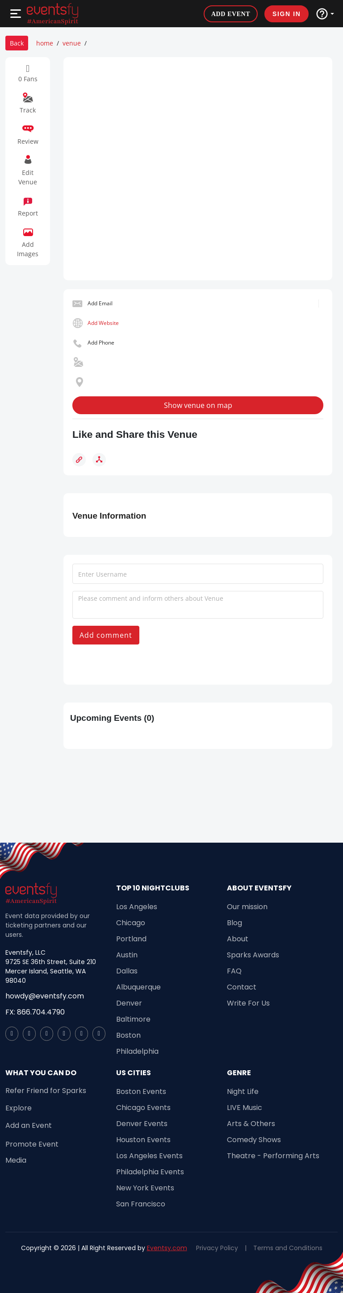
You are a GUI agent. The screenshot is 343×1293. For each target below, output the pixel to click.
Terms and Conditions (287, 1247)
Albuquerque (138, 987)
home (44, 43)
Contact (241, 987)
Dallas (127, 971)
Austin (127, 955)
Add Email (100, 303)
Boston (128, 1035)
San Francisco (140, 1204)
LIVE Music (244, 1107)
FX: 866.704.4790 (35, 1012)
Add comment (105, 635)
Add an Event (28, 1125)
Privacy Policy (217, 1247)
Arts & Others (251, 1123)
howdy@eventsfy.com (44, 996)
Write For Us (248, 1003)
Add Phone (101, 342)
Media (15, 1160)
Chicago (130, 923)
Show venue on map (198, 405)
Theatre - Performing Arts (273, 1156)
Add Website (103, 323)
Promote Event (32, 1144)
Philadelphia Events (150, 1172)
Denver (129, 1003)
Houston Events (143, 1140)
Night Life (243, 1091)
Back (17, 43)
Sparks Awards (253, 955)
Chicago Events (143, 1107)
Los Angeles (136, 907)
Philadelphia (137, 1051)
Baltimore (133, 1019)
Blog (234, 923)
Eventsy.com (167, 1247)
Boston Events (141, 1091)
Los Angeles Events (149, 1156)
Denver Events (141, 1123)
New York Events (145, 1188)
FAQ (234, 971)
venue (72, 43)
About (237, 939)
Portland (131, 939)
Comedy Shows (254, 1140)
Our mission (247, 907)
